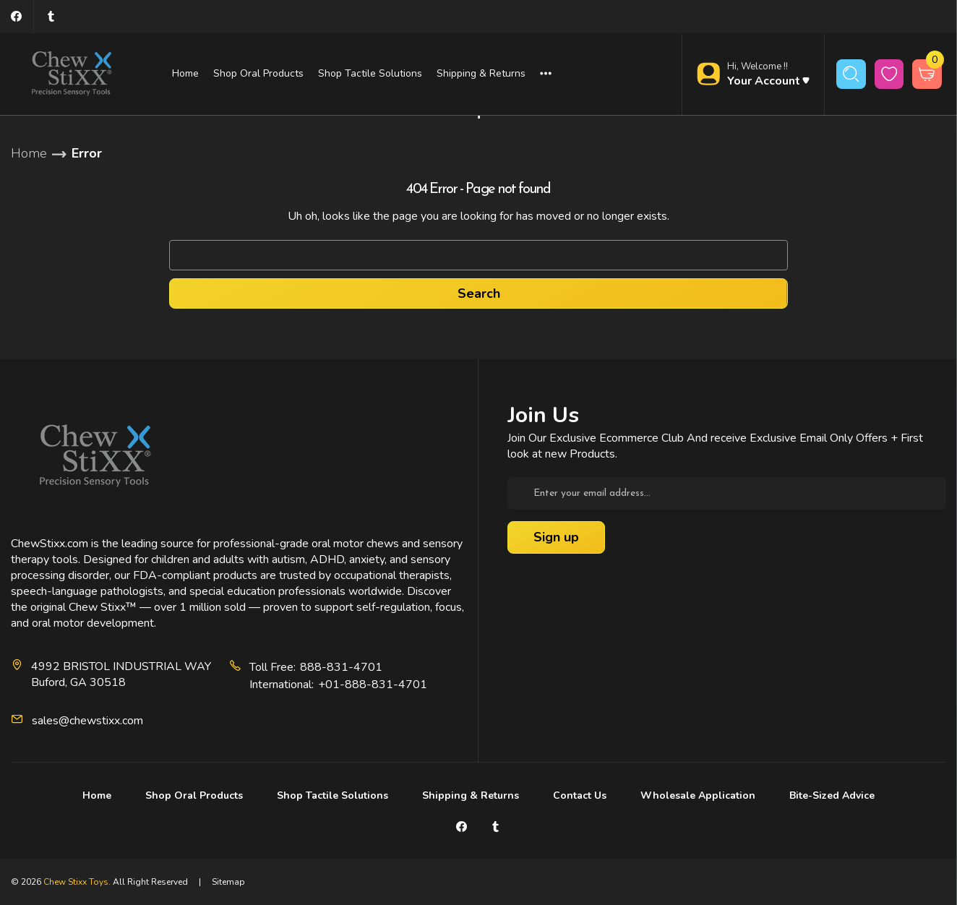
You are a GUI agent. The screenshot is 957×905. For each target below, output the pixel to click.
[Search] (851, 74)
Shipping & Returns (481, 73)
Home (185, 73)
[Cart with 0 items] (927, 74)
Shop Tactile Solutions (370, 73)
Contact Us (579, 795)
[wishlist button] (889, 74)
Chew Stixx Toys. (77, 882)
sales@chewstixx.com (87, 721)
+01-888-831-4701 (372, 684)
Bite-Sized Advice (832, 795)
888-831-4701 (341, 667)
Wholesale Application (697, 795)
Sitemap (228, 882)
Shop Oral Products (258, 73)
